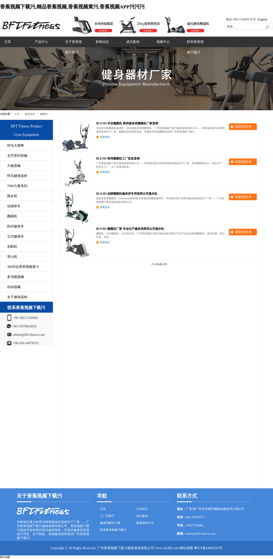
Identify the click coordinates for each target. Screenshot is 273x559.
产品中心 (41, 42)
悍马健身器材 (17, 176)
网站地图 (186, 548)
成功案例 (132, 42)
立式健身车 (15, 236)
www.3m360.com (167, 548)
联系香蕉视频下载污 (195, 47)
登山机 (12, 256)
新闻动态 (102, 42)
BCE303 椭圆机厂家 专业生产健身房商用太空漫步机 (130, 228)
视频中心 (163, 42)
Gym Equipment (26, 135)
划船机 (12, 246)
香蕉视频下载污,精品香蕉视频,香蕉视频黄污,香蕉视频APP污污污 (72, 6)
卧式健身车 (15, 226)
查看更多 (105, 136)
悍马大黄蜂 (15, 145)
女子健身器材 (17, 297)
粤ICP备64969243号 (208, 548)
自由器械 (14, 287)
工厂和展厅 (107, 516)
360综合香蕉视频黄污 (23, 266)
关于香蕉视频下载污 (73, 47)
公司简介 (142, 509)
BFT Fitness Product (26, 126)
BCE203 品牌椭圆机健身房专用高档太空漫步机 (126, 193)
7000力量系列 (17, 186)
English (262, 19)
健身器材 (30, 114)
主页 (7, 42)
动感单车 (14, 206)
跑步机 (12, 196)
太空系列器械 (17, 155)
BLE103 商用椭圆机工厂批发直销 (118, 158)
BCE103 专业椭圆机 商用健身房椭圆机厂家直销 (127, 123)
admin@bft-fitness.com (201, 533)
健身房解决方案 (110, 522)
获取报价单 (243, 126)
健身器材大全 (145, 522)
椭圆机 (44, 114)
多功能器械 (15, 277)
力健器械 (14, 165)
